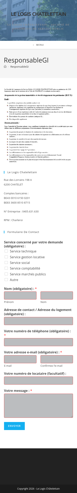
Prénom (9, 302)
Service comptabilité (25, 268)
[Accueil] (5, 66)
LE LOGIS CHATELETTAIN (38, 14)
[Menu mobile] (38, 44)
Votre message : (18, 391)
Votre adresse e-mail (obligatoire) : (33, 352)
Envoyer (14, 426)
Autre (14, 280)
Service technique (23, 251)
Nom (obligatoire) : (20, 289)
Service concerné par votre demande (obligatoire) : (33, 244)
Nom (44, 302)
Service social (20, 262)
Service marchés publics (28, 274)
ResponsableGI (19, 66)
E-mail (7, 365)
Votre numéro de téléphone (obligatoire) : (37, 333)
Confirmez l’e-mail (51, 365)
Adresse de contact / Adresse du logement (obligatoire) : (38, 312)
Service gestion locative (27, 257)
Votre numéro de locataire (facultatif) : (35, 374)
